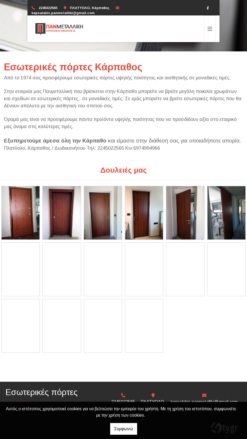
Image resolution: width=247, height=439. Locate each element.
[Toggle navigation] (210, 28)
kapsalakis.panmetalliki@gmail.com (63, 13)
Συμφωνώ (123, 428)
